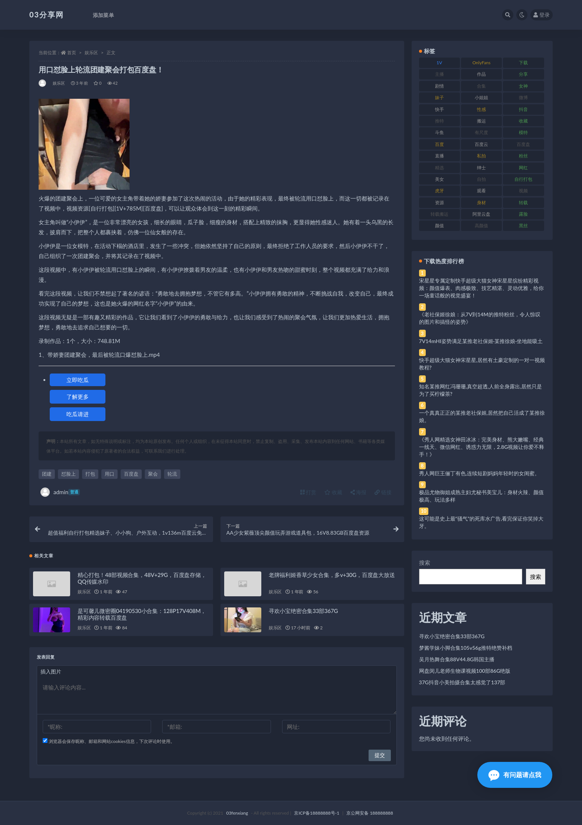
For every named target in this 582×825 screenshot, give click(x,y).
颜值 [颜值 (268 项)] (439, 225)
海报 (358, 492)
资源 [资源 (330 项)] (439, 202)
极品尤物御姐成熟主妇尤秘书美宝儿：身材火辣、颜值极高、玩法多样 (481, 496)
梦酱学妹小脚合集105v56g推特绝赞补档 (465, 648)
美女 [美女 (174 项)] (439, 179)
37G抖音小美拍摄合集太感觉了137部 (462, 682)
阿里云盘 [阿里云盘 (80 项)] (481, 214)
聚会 (153, 474)
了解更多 (77, 396)
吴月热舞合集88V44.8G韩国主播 (457, 659)
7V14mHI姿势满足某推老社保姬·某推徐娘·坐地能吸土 (481, 341)
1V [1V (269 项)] (439, 62)
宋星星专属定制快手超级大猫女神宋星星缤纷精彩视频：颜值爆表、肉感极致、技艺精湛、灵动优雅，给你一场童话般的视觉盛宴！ (481, 288)
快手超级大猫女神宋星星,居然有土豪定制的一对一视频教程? (482, 364)
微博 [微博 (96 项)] (523, 97)
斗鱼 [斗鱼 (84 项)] (439, 132)
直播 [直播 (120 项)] (439, 156)
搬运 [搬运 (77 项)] (481, 121)
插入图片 (50, 671)
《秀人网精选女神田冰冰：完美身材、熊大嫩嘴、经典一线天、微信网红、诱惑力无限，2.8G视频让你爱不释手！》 (482, 446)
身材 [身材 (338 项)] (481, 202)
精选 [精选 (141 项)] (439, 167)
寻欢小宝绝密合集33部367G (303, 610)
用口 (109, 474)
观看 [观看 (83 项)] (481, 190)
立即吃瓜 (77, 379)
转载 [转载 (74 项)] (523, 202)
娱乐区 (91, 52)
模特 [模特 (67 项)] (523, 132)
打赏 (308, 492)
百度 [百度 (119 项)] (439, 144)
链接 (383, 492)
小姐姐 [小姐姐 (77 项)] (481, 97)
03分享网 (46, 14)
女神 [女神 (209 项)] (523, 86)
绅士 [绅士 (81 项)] (481, 167)
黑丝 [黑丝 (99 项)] (523, 225)
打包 (90, 474)
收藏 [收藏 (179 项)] (523, 121)
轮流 (172, 474)
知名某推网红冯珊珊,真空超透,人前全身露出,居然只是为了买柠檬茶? (480, 390)
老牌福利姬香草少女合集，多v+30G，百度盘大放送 (332, 574)
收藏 (333, 492)
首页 (71, 52)
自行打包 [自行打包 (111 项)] (523, 179)
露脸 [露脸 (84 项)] (523, 214)
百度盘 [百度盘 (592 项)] (523, 144)
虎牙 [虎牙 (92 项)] (439, 190)
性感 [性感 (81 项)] (481, 109)
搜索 (424, 562)
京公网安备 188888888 (369, 813)
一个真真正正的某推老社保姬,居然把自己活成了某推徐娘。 (482, 416)
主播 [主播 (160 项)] (439, 74)
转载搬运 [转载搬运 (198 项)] (439, 214)
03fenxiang (237, 813)
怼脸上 (68, 474)
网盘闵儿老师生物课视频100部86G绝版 (465, 671)
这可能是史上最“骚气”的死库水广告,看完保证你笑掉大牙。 (481, 522)
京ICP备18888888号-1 (316, 813)
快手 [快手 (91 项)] (439, 109)
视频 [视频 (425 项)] (523, 190)
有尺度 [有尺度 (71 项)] (481, 132)
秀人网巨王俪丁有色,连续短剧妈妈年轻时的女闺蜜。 (479, 473)
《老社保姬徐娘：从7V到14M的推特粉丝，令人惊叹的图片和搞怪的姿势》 (479, 318)
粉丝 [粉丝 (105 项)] (523, 156)
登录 (541, 15)
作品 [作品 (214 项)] (481, 74)
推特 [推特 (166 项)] (439, 121)
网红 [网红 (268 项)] (523, 167)
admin (60, 492)
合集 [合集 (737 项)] (481, 86)
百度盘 (131, 474)
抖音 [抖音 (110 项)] (523, 109)
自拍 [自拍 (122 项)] (481, 179)
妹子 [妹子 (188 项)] (439, 97)
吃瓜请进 (77, 414)
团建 (47, 474)
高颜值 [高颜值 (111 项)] (481, 225)
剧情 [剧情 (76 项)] (439, 86)
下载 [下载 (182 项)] (523, 62)
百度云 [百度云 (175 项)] (481, 144)
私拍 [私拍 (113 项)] (481, 156)
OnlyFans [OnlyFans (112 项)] (482, 62)
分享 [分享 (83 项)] (523, 74)
